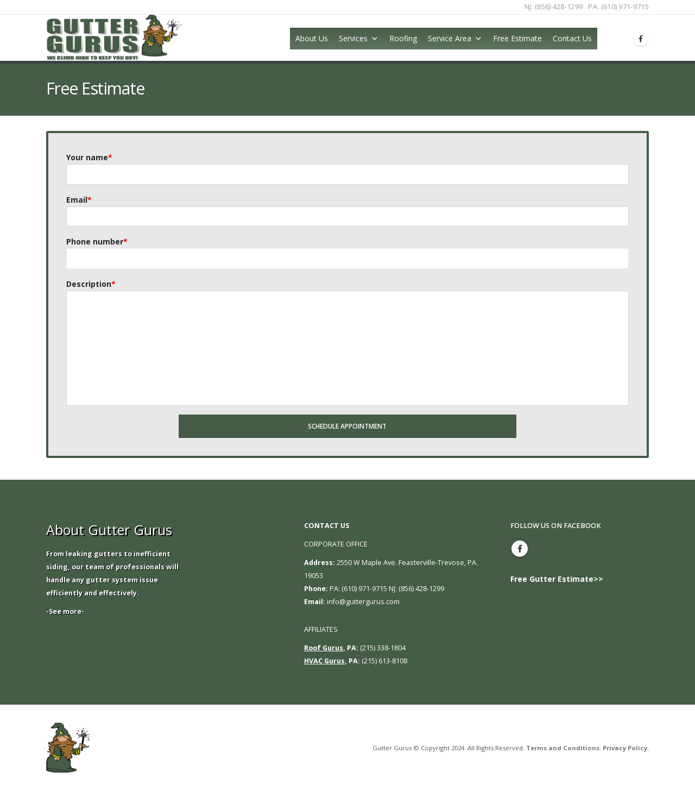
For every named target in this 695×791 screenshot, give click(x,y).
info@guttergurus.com (363, 601)
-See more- (65, 611)
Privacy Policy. (626, 748)
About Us (311, 38)
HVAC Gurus (324, 661)
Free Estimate (517, 38)
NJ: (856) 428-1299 (554, 6)
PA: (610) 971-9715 (618, 6)
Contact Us (572, 38)
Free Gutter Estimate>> (556, 579)
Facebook (519, 549)
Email (79, 199)
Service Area (449, 38)
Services (353, 38)
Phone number (97, 241)
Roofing (403, 38)
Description (91, 284)
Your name (89, 157)
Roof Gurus (323, 647)
